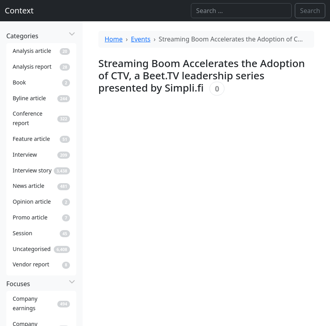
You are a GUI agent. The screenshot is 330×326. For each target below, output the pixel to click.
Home (114, 39)
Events (140, 39)
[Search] (241, 10)
